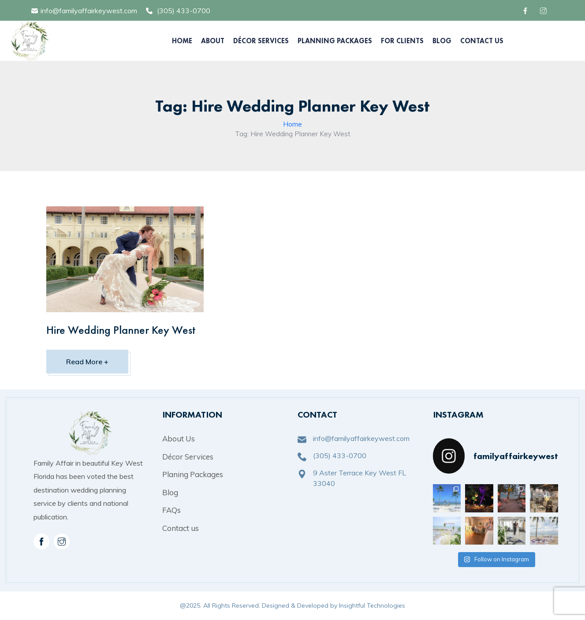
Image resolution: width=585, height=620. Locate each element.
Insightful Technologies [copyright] (372, 605)
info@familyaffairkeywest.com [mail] (89, 10)
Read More (87, 361)
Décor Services (261, 40)
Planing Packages (192, 474)
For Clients (402, 40)
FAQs (171, 510)
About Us (178, 438)
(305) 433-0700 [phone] (183, 10)
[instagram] (62, 541)
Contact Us (481, 40)
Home (182, 40)
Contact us (180, 528)
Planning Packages (335, 40)
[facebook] (526, 10)
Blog (441, 40)
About (212, 40)
